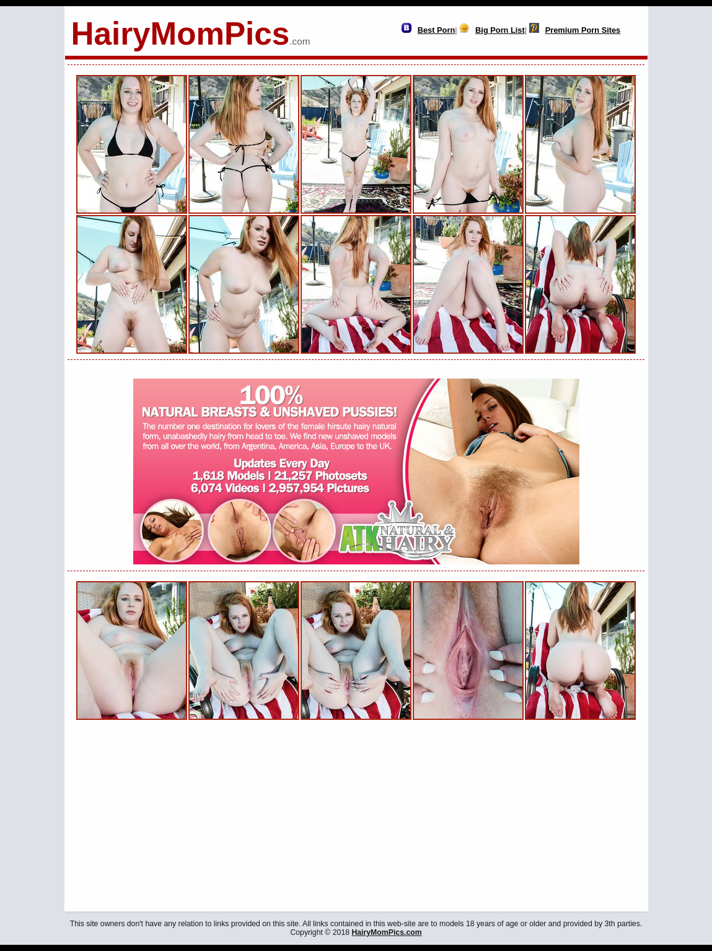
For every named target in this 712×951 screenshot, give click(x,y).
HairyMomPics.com (386, 932)
